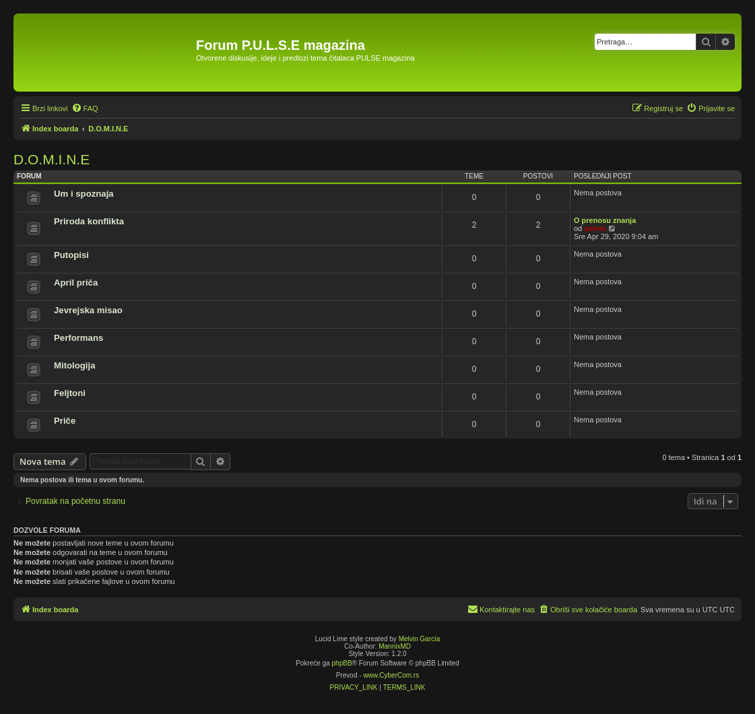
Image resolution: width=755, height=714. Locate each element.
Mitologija (75, 365)
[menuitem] (84, 108)
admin (594, 228)
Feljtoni (70, 393)
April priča (76, 283)
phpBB (342, 663)
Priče (64, 421)
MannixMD (395, 646)
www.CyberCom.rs (391, 675)
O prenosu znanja (605, 220)
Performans (78, 338)
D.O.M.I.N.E (51, 159)
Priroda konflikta (89, 221)
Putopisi (71, 255)
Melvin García (419, 639)
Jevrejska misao (88, 310)
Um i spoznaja (84, 194)
